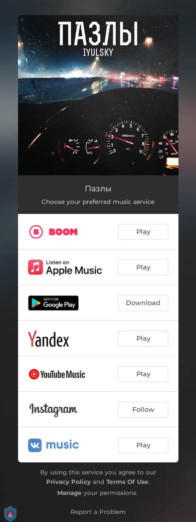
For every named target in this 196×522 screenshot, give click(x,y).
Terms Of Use (127, 481)
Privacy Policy (68, 481)
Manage (69, 492)
